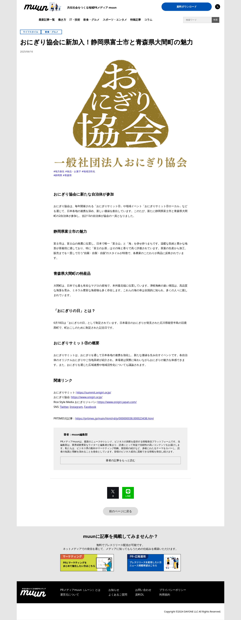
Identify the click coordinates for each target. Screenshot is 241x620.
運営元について (69, 595)
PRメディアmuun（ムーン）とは (80, 590)
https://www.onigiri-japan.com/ (117, 402)
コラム (148, 19)
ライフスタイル (30, 31)
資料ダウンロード (187, 6)
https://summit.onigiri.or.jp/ (93, 392)
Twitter (64, 407)
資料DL (139, 595)
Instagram (76, 407)
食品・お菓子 (74, 171)
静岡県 (58, 175)
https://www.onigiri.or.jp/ (86, 397)
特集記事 (135, 19)
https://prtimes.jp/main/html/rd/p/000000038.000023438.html (114, 418)
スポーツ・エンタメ (115, 19)
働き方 (62, 19)
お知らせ (113, 590)
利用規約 (164, 595)
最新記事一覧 (47, 19)
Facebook (90, 407)
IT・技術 (74, 19)
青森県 (68, 175)
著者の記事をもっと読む (120, 460)
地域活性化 (89, 171)
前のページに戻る (120, 511)
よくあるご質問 (117, 595)
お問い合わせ (143, 590)
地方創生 (59, 171)
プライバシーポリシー (172, 590)
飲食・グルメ (91, 19)
